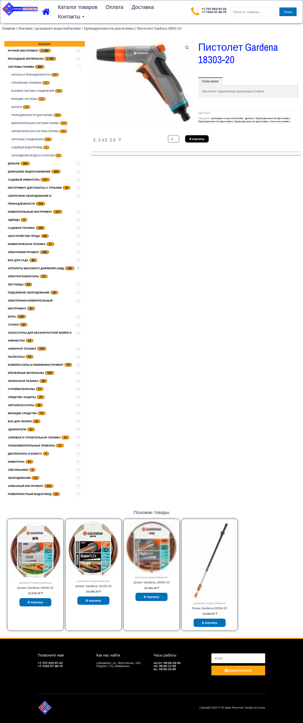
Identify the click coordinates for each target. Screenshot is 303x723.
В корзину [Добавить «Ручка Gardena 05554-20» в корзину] (209, 622)
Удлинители (17, 429)
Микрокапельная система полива (35, 123)
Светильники (18, 469)
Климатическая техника (27, 244)
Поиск (288, 12)
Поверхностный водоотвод (29, 494)
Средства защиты (22, 397)
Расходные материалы (26, 58)
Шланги (16, 107)
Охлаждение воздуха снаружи (32, 155)
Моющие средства (22, 413)
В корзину (196, 139)
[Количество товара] (173, 138)
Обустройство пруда (24, 236)
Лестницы (16, 284)
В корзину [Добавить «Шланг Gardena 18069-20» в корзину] (151, 597)
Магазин (25, 28)
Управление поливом (26, 82)
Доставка (143, 7)
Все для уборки (20, 421)
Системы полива (21, 66)
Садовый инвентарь (24, 179)
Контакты (71, 17)
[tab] (210, 81)
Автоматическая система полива (35, 131)
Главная (8, 28)
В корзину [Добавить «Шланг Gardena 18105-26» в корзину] (93, 600)
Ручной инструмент (23, 50)
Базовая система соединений (32, 90)
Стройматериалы (21, 389)
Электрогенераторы (23, 276)
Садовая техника (21, 227)
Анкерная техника (22, 348)
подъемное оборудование (29, 292)
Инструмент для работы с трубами (35, 187)
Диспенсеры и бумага (25, 453)
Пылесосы (16, 356)
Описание (210, 81)
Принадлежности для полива (109, 28)
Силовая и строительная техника (34, 437)
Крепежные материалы (26, 372)
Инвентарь (16, 461)
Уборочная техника (23, 381)
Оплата (114, 7)
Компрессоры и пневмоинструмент (35, 364)
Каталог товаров (77, 7)
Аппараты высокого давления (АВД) (36, 268)
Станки (13, 324)
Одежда (14, 219)
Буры (12, 316)
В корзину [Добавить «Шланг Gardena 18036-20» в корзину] (35, 602)
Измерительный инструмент (30, 211)
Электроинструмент (23, 252)
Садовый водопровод (26, 147)
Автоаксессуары (21, 405)
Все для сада (18, 260)
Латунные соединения (27, 139)
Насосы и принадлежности (30, 74)
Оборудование (19, 477)
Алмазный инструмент (25, 486)
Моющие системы (24, 99)
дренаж (14, 163)
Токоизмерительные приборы (31, 445)
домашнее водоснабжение (58, 28)
